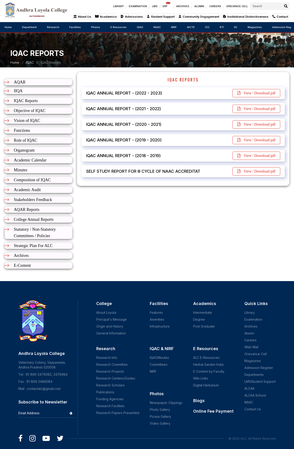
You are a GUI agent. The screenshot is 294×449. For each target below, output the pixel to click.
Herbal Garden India (208, 364)
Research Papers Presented (117, 413)
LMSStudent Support (260, 381)
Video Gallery (160, 423)
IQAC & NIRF (162, 348)
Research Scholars (110, 385)
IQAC (140, 27)
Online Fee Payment (213, 411)
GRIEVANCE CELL (237, 6)
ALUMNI (199, 6)
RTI (222, 27)
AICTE (191, 27)
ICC (207, 27)
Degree (199, 319)
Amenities (157, 319)
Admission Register (258, 368)
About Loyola (106, 312)
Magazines (255, 27)
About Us (82, 16)
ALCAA (249, 388)
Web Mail (251, 347)
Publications (105, 392)
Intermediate (202, 312)
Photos (95, 27)
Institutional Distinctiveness (246, 16)
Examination (253, 319)
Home (8, 27)
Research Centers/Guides (115, 378)
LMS (155, 6)
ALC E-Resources (206, 358)
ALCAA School (255, 395)
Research (53, 27)
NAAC (157, 27)
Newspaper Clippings (166, 403)
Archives (250, 326)
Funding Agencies (110, 399)
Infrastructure (160, 326)
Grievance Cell (255, 354)
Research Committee (112, 364)
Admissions (132, 16)
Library (249, 312)
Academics (106, 16)
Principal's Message (111, 319)
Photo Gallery (160, 410)
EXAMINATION (138, 6)
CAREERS (215, 6)
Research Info (106, 358)
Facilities (75, 27)
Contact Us (252, 409)
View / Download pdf (256, 93)
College (104, 303)
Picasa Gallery (160, 416)
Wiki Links (200, 378)
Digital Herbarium (206, 385)
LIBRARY (118, 6)
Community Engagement (198, 16)
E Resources (118, 27)
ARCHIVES (182, 6)
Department (29, 27)
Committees (158, 364)
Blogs (199, 400)
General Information (111, 333)
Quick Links (256, 303)
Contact (280, 16)
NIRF (174, 27)
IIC (235, 27)
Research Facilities (110, 406)
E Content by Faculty (208, 371)
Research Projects (110, 371)
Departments (254, 375)
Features (156, 312)
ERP (167, 5)
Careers (250, 340)
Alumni (249, 333)
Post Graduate (204, 326)
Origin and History (109, 326)
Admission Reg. (282, 27)
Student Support (161, 16)
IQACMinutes (159, 358)
